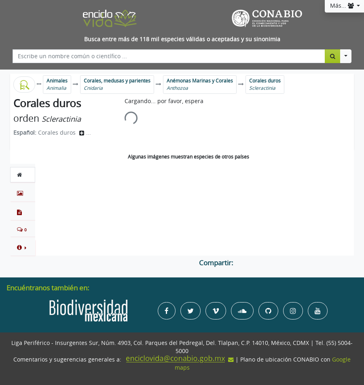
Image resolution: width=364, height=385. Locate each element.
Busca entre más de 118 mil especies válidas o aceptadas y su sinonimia (182, 39)
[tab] (22, 174)
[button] (22, 247)
